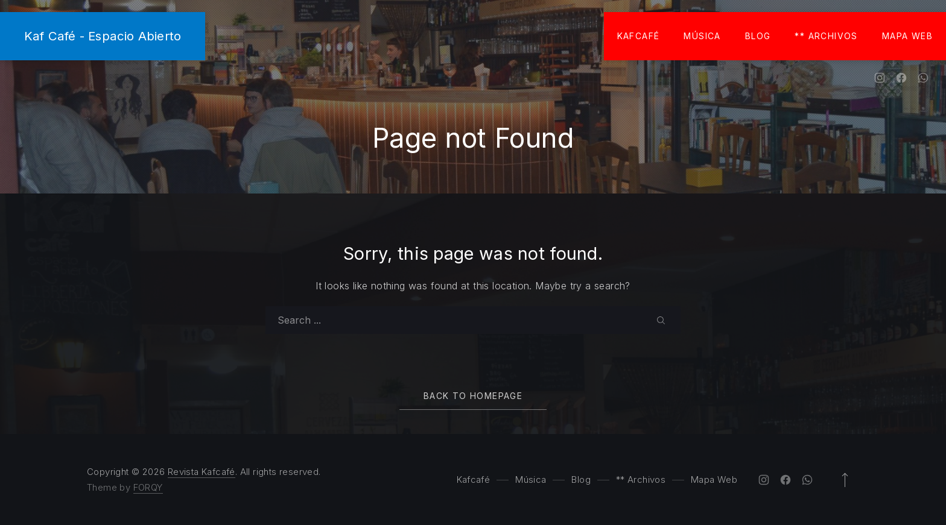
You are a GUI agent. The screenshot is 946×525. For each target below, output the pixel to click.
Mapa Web (907, 36)
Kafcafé (638, 36)
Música (702, 36)
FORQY (148, 487)
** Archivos (826, 36)
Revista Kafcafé (201, 471)
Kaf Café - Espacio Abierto (102, 35)
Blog (758, 36)
